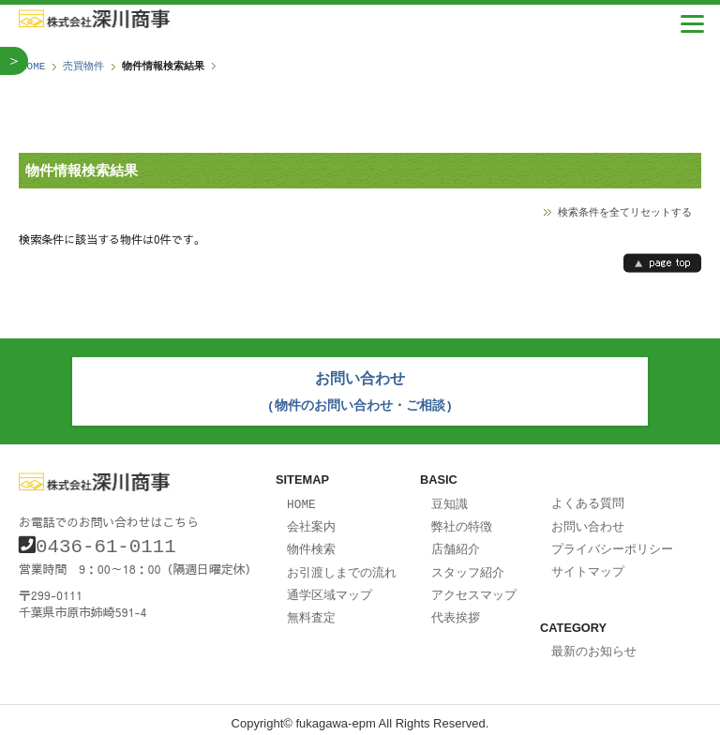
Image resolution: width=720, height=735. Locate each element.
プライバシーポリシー (612, 542)
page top (662, 263)
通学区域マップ (329, 586)
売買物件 (83, 66)
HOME (33, 66)
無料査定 (311, 608)
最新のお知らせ (594, 643)
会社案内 (311, 521)
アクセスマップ (474, 586)
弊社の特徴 (461, 521)
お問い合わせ (587, 521)
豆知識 (449, 499)
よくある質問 (587, 498)
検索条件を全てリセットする (625, 211)
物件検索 (311, 542)
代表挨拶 (455, 608)
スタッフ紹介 (467, 565)
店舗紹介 (455, 542)
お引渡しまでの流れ (342, 565)
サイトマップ (587, 564)
